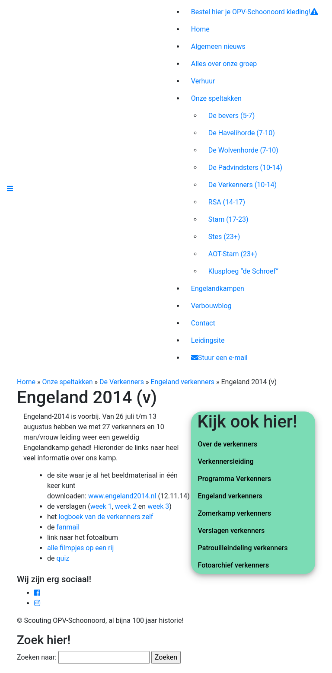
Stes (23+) (224, 237)
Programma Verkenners (234, 479)
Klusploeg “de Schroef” (243, 271)
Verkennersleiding (226, 461)
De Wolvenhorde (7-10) (243, 150)
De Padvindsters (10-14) (245, 167)
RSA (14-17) (226, 202)
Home (26, 382)
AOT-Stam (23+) (232, 254)
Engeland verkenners (182, 382)
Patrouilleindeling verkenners (243, 548)
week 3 (158, 506)
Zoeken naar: (37, 657)
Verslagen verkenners (231, 530)
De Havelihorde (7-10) (241, 133)
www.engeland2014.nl (122, 496)
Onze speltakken (67, 382)
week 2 (126, 506)
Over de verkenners (228, 444)
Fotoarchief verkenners (233, 565)
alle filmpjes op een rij (80, 548)
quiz (62, 558)
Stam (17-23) (228, 219)
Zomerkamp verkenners (234, 513)
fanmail (68, 527)
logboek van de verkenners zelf (106, 517)
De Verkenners (121, 382)
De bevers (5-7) (231, 116)
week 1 (101, 506)
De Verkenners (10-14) (242, 185)
